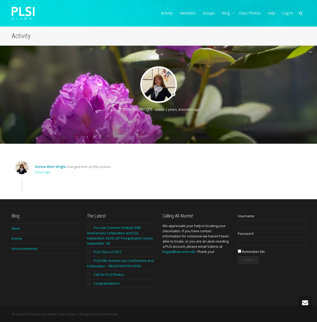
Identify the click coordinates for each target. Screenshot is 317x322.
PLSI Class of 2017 (107, 251)
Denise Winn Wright (50, 166)
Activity (167, 13)
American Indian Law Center (54, 314)
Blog (226, 13)
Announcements (24, 248)
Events (17, 238)
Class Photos (250, 13)
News (16, 228)
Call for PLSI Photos (109, 274)
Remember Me (251, 251)
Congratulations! (106, 283)
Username (246, 216)
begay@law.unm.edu (179, 251)
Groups (209, 13)
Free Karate (109, 314)
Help (271, 13)
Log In (287, 13)
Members (188, 13)
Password (246, 233)
